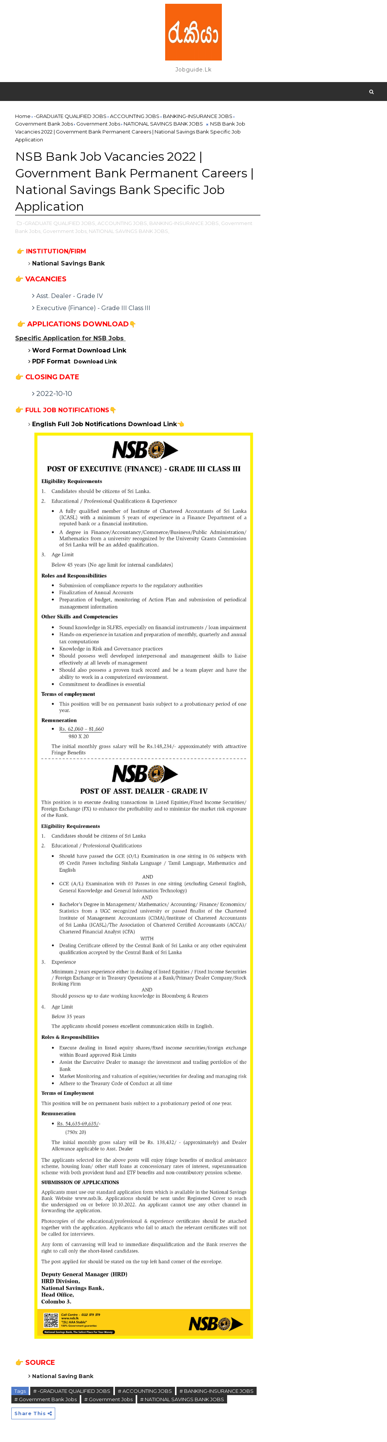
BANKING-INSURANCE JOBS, (184, 223)
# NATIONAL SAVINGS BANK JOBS (182, 1399)
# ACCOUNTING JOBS (145, 1391)
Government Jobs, (65, 231)
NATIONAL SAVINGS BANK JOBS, (129, 231)
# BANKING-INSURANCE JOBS (217, 1391)
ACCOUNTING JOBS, (123, 223)
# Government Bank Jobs (45, 1399)
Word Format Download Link (79, 350)
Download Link (74, 361)
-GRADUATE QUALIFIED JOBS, (59, 223)
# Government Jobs (108, 1399)
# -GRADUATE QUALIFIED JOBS (71, 1391)
